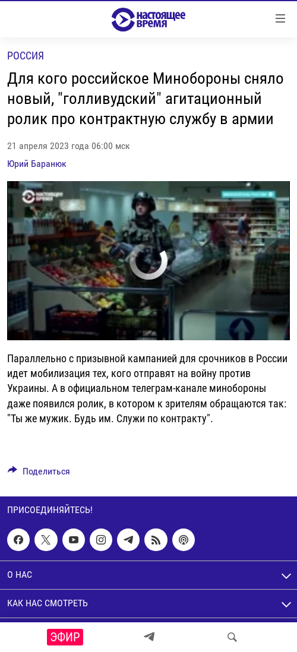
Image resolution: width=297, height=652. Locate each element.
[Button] (39, 474)
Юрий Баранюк (37, 163)
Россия (25, 55)
